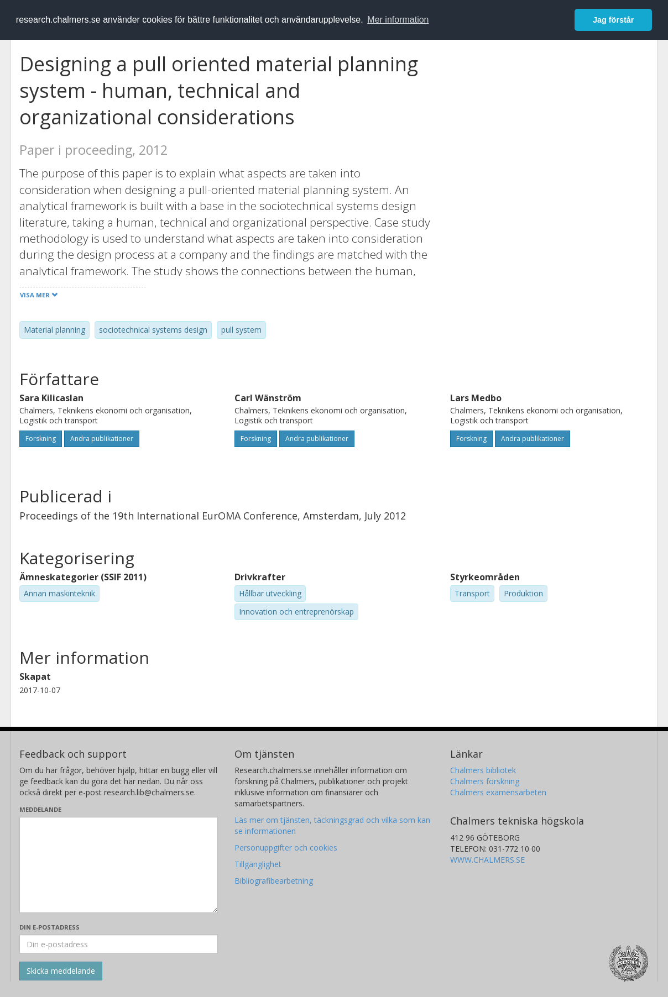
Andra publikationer (101, 438)
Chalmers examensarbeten (498, 792)
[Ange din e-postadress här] (118, 944)
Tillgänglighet (257, 864)
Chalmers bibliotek (483, 770)
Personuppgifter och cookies (285, 847)
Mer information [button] (398, 19)
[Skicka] (60, 971)
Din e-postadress (49, 927)
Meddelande (40, 809)
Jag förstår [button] (613, 19)
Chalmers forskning (484, 781)
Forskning (40, 438)
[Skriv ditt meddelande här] (118, 865)
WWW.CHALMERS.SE (487, 859)
